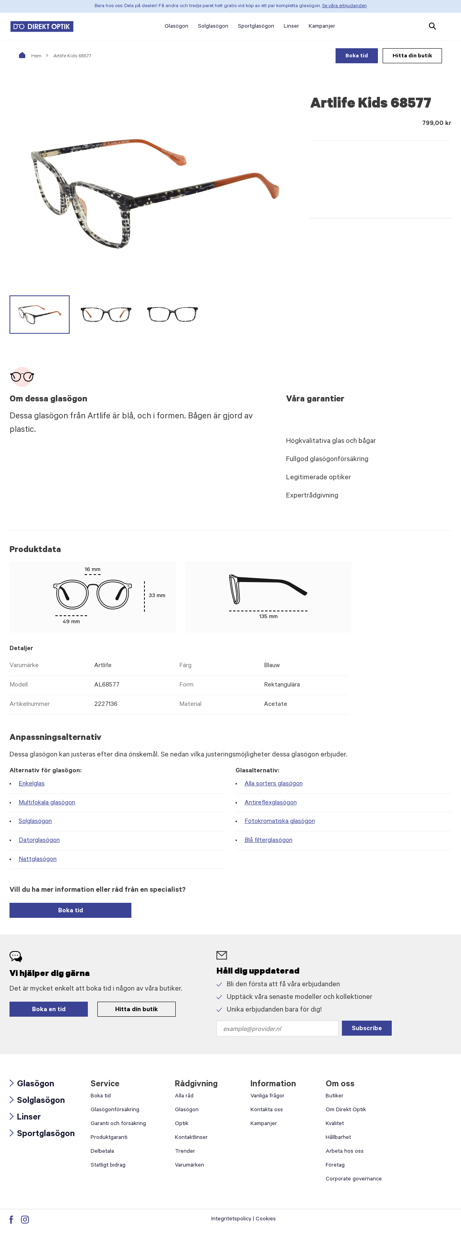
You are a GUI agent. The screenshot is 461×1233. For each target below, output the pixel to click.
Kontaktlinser (191, 1138)
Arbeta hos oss (345, 1152)
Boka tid (356, 56)
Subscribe (367, 1029)
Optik (181, 1124)
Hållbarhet (338, 1138)
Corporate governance (354, 1179)
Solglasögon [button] (213, 27)
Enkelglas (32, 784)
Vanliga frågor (267, 1096)
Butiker (334, 1096)
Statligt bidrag (108, 1166)
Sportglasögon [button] (256, 27)
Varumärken (189, 1166)
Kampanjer (263, 1124)
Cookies (266, 1219)
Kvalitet (335, 1124)
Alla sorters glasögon (274, 784)
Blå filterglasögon (268, 840)
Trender (185, 1152)
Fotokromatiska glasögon (280, 822)
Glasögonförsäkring (115, 1110)
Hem (30, 56)
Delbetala (102, 1152)
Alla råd (184, 1096)
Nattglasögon (38, 859)
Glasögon (31, 1085)
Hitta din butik (412, 56)
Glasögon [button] (176, 27)
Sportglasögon (42, 1134)
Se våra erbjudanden (344, 6)
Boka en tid (49, 1010)
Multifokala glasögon (47, 803)
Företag (335, 1166)
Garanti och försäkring (118, 1124)
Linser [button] (291, 27)
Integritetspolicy (231, 1219)
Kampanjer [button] (322, 27)
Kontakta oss (266, 1110)
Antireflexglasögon (271, 803)
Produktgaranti (109, 1138)
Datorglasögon (39, 840)
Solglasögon (35, 822)
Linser (25, 1118)
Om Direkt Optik (346, 1110)
